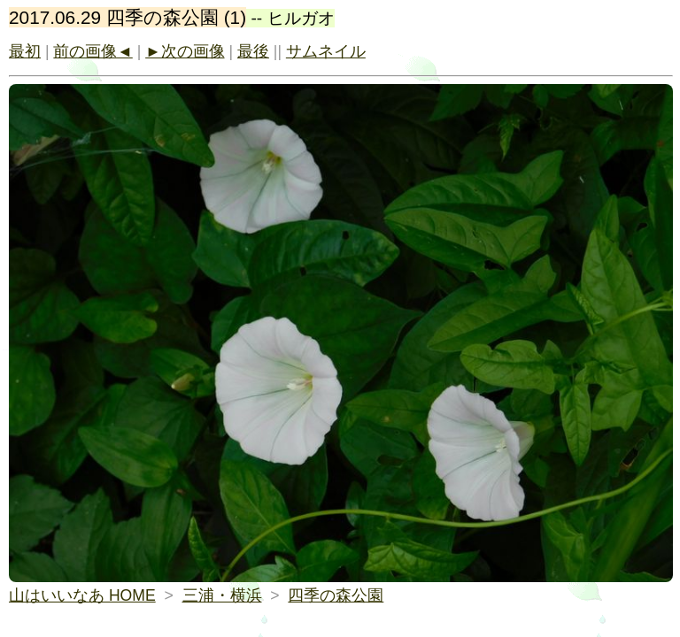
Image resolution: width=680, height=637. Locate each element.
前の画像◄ (92, 51)
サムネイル (326, 51)
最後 (253, 51)
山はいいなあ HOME (82, 595)
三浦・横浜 (222, 595)
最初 (25, 51)
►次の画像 (184, 51)
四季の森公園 (335, 595)
